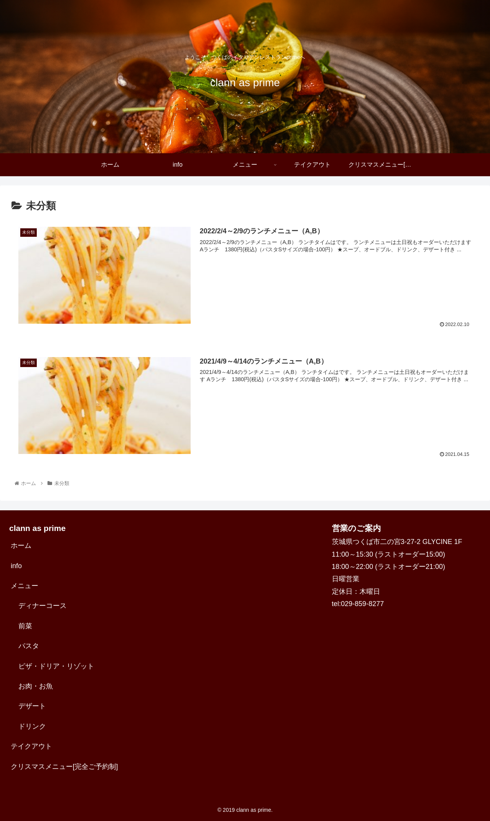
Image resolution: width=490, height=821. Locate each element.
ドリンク (32, 726)
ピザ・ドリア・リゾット (56, 666)
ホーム (21, 545)
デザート (32, 706)
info (16, 566)
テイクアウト (31, 746)
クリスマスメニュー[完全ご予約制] (64, 766)
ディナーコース (42, 606)
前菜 (25, 626)
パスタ (28, 646)
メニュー (24, 586)
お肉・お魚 (35, 686)
